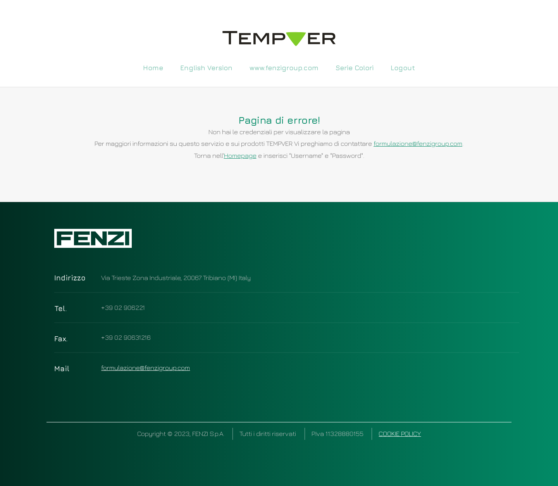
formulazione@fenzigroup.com (418, 143)
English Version (206, 67)
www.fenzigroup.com (284, 67)
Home (153, 67)
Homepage (240, 155)
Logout (403, 67)
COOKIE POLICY (400, 433)
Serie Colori (355, 67)
